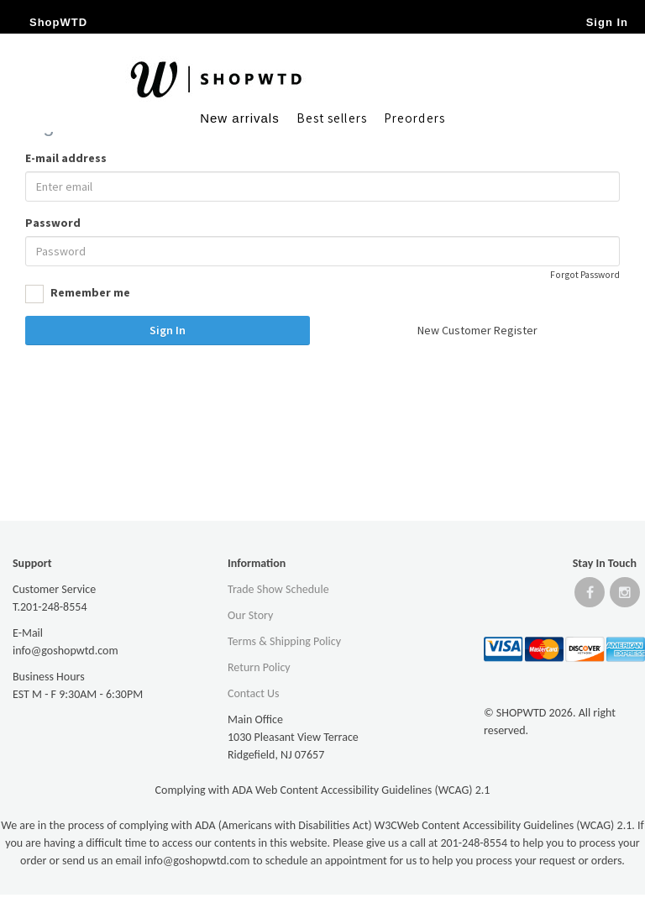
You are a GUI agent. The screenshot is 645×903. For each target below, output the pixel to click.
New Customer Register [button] (477, 330)
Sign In (167, 330)
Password (53, 222)
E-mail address (66, 157)
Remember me (77, 294)
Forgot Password (585, 275)
